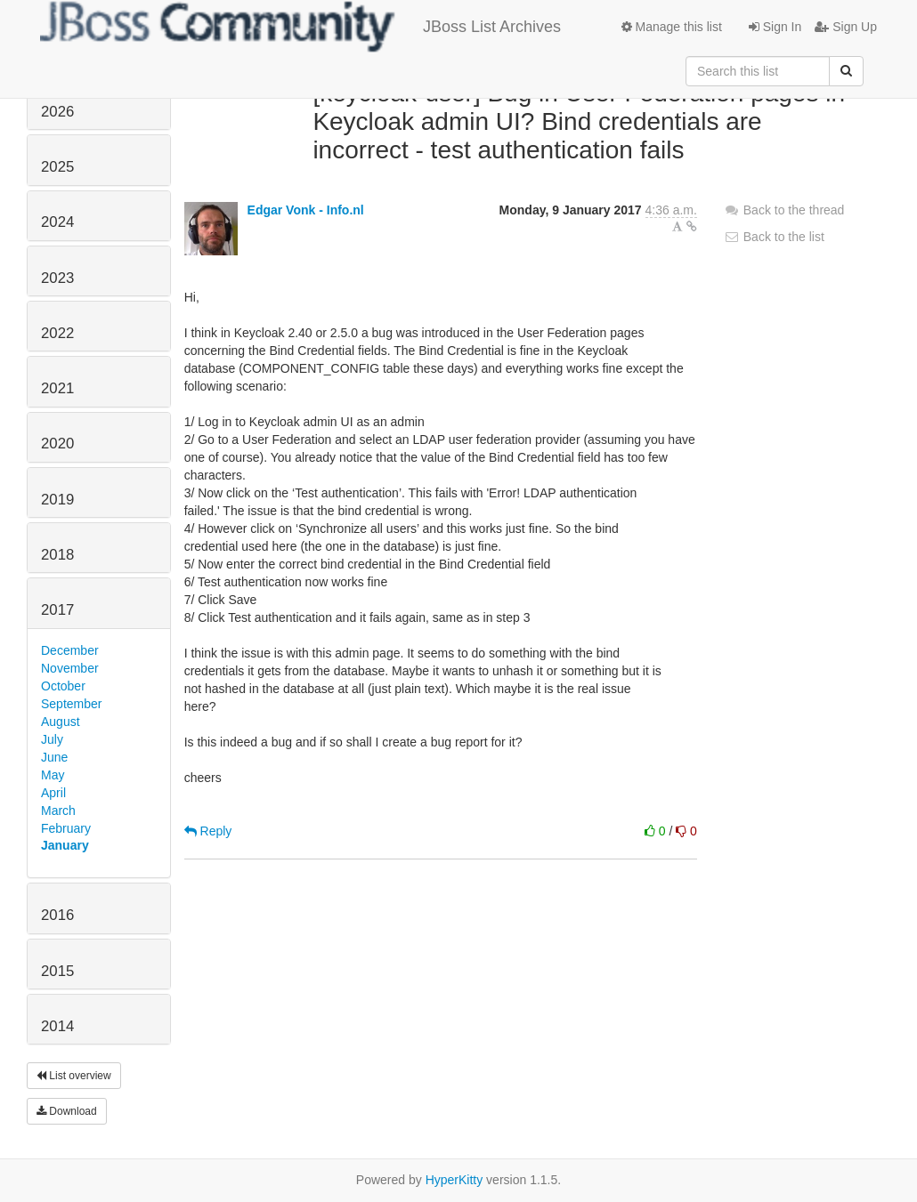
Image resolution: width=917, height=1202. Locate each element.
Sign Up (846, 27)
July (52, 739)
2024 (57, 222)
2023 (57, 278)
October (63, 686)
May (52, 775)
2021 (57, 388)
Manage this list (671, 27)
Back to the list (774, 237)
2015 (57, 971)
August (60, 721)
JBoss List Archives (300, 26)
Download (67, 1111)
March (58, 810)
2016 (57, 915)
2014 (57, 1026)
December (70, 650)
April (53, 793)
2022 (57, 333)
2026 (57, 111)
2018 (57, 554)
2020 (57, 443)
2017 (57, 609)
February (66, 828)
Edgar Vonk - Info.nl (306, 210)
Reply (208, 831)
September (71, 704)
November (70, 668)
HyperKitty (454, 1180)
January (65, 845)
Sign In (775, 27)
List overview (74, 1075)
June (54, 757)
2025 (57, 166)
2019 (57, 499)
